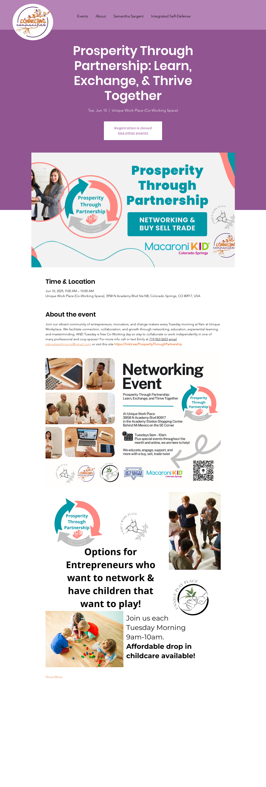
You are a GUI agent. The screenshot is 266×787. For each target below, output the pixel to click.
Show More (54, 677)
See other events (133, 133)
